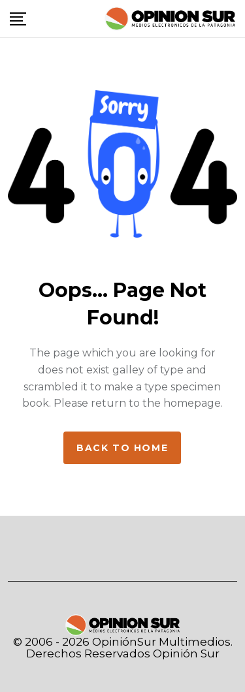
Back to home (122, 448)
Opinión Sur (186, 653)
